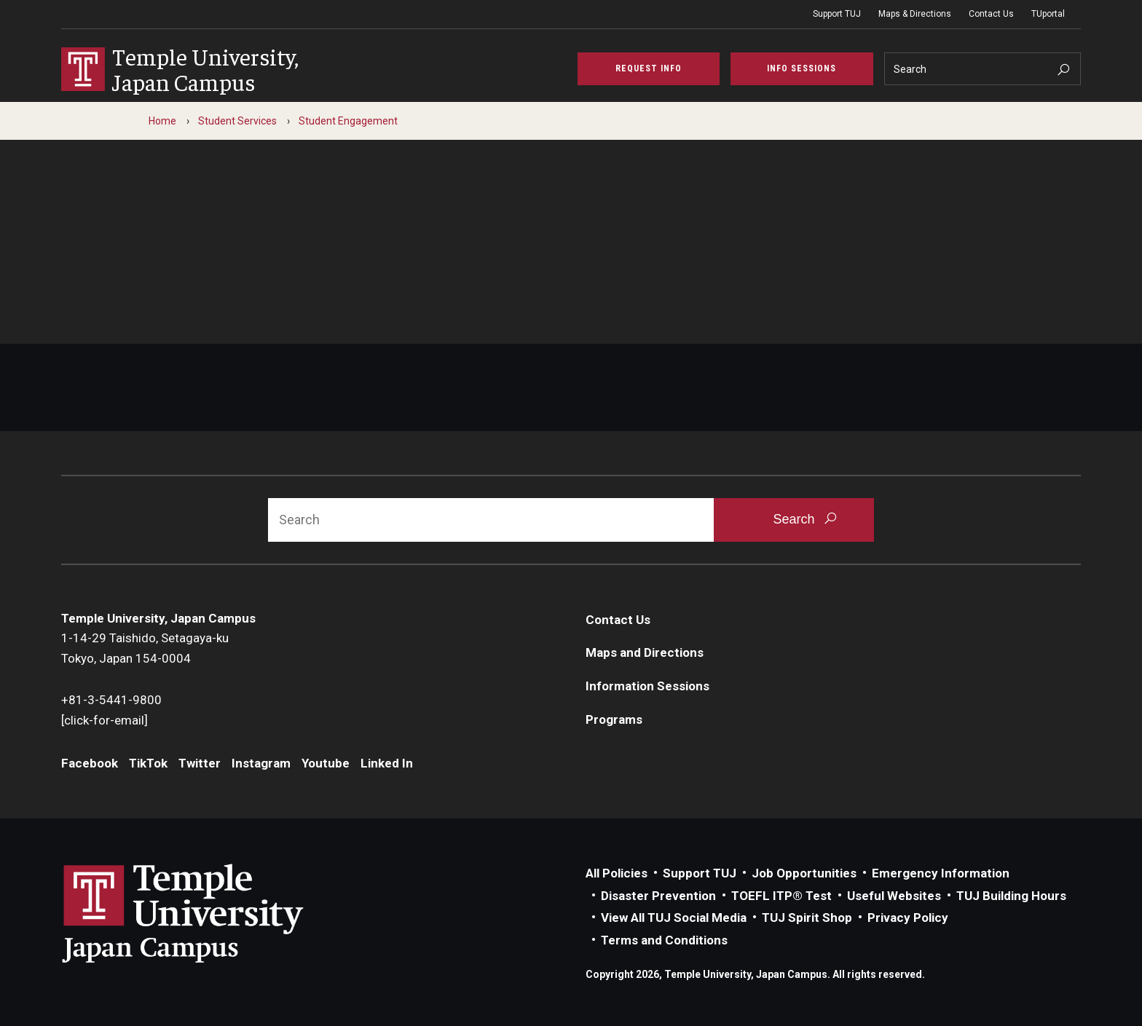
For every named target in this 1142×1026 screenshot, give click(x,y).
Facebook (89, 763)
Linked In (387, 763)
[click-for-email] (104, 720)
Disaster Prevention (658, 895)
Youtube (326, 763)
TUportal (1048, 14)
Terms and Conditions (664, 940)
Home (162, 121)
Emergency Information (940, 873)
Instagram (261, 763)
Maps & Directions (914, 14)
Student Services (237, 121)
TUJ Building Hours (1011, 895)
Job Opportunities (804, 873)
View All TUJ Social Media (674, 917)
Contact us (462, 303)
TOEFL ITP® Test (781, 895)
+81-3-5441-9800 (111, 699)
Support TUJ (837, 14)
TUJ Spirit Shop (807, 917)
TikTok (148, 763)
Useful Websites (894, 895)
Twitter (199, 763)
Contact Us (991, 14)
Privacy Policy (907, 917)
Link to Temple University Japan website (207, 913)
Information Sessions (647, 686)
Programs (614, 719)
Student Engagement (348, 121)
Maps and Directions (645, 652)
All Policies (616, 873)
